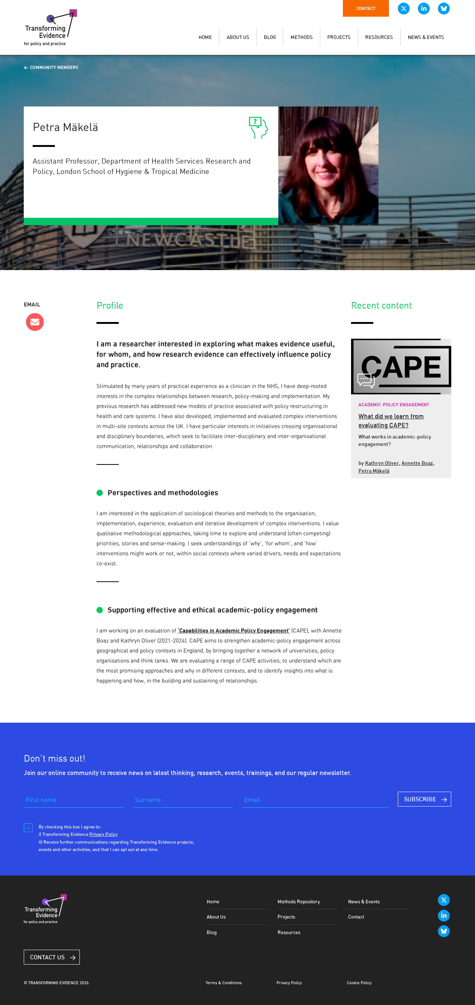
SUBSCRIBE (420, 799)
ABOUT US (238, 37)
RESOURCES (379, 37)
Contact (366, 8)
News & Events (364, 901)
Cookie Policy (359, 982)
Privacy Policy (289, 982)
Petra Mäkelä (373, 470)
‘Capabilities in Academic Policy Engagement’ (234, 630)
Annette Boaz (417, 463)
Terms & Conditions (224, 982)
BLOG (270, 37)
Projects (286, 917)
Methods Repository (299, 901)
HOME (205, 37)
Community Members (54, 67)
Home (213, 901)
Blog (212, 932)
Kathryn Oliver (382, 463)
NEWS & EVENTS (426, 37)
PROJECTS (339, 37)
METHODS (302, 37)
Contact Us (47, 957)
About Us (216, 917)
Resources (289, 932)
